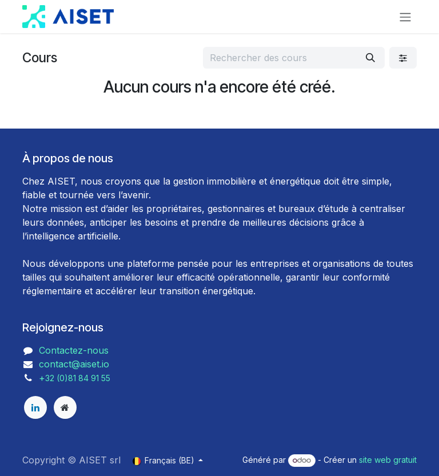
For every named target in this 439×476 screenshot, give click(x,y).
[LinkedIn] (35, 407)
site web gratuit (388, 460)
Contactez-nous (74, 350)
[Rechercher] (370, 58)
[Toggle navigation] (405, 17)
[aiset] (65, 407)
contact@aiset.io (74, 364)
